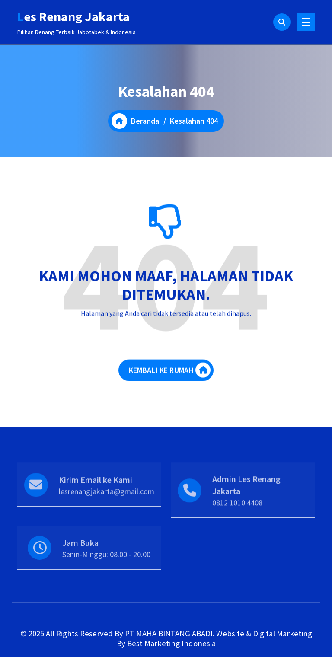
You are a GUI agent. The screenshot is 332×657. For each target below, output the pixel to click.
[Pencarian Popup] (281, 22)
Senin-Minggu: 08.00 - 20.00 (106, 563)
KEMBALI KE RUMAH (170, 374)
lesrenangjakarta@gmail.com (106, 502)
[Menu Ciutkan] (306, 22)
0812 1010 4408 (237, 514)
